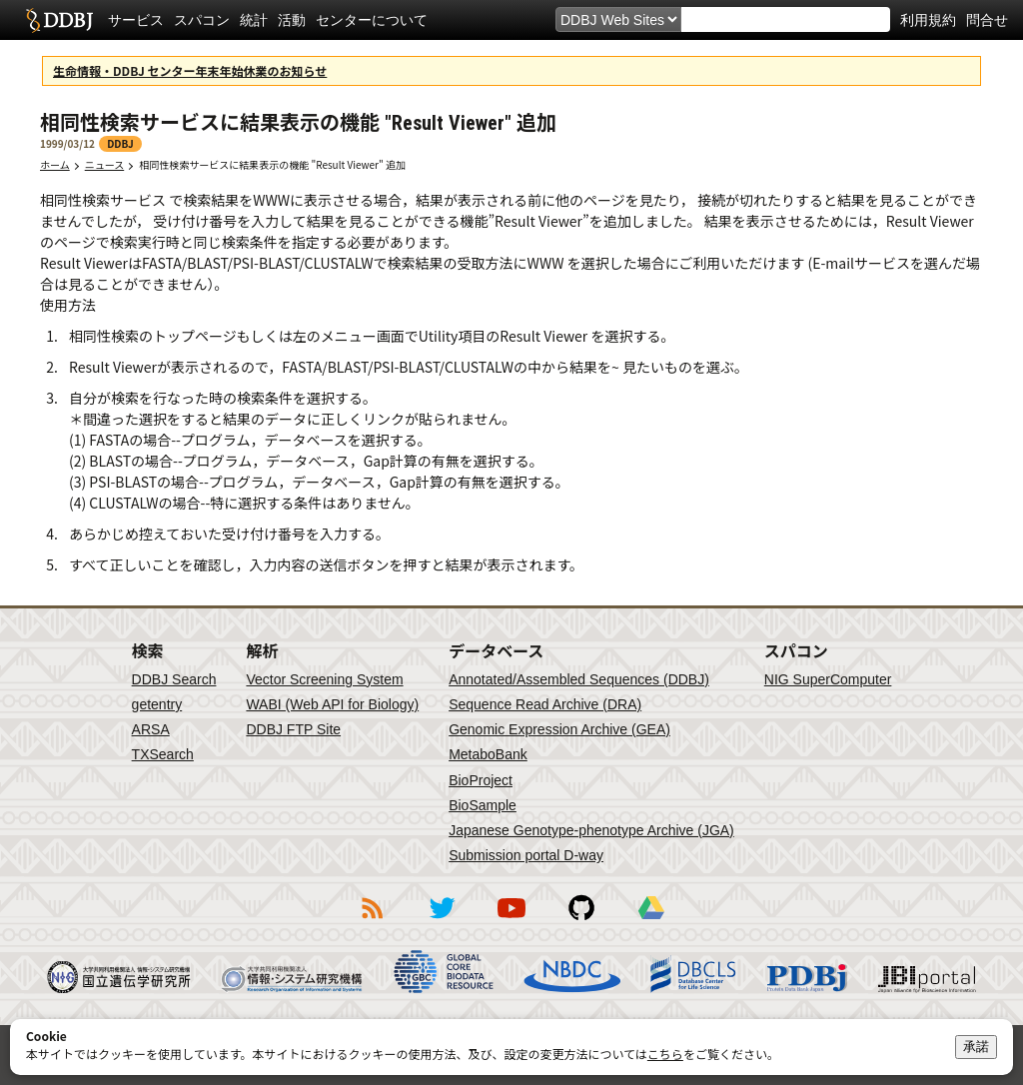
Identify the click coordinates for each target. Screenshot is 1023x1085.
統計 (254, 20)
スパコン (202, 20)
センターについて (372, 20)
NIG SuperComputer (828, 679)
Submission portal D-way (526, 855)
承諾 (976, 1046)
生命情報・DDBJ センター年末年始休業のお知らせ (190, 70)
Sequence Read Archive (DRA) (545, 704)
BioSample (482, 805)
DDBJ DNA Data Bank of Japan (59, 20)
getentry (157, 704)
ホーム (55, 164)
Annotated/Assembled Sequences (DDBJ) (579, 679)
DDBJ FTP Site (293, 729)
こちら (665, 1053)
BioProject (480, 780)
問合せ (987, 20)
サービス (136, 20)
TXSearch (163, 754)
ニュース (105, 164)
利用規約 (928, 20)
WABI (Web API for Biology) (332, 704)
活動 (292, 20)
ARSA (151, 729)
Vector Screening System (324, 679)
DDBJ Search (174, 679)
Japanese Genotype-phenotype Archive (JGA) (591, 830)
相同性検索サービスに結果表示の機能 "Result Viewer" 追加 (277, 164)
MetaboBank (488, 754)
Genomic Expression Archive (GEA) (559, 729)
